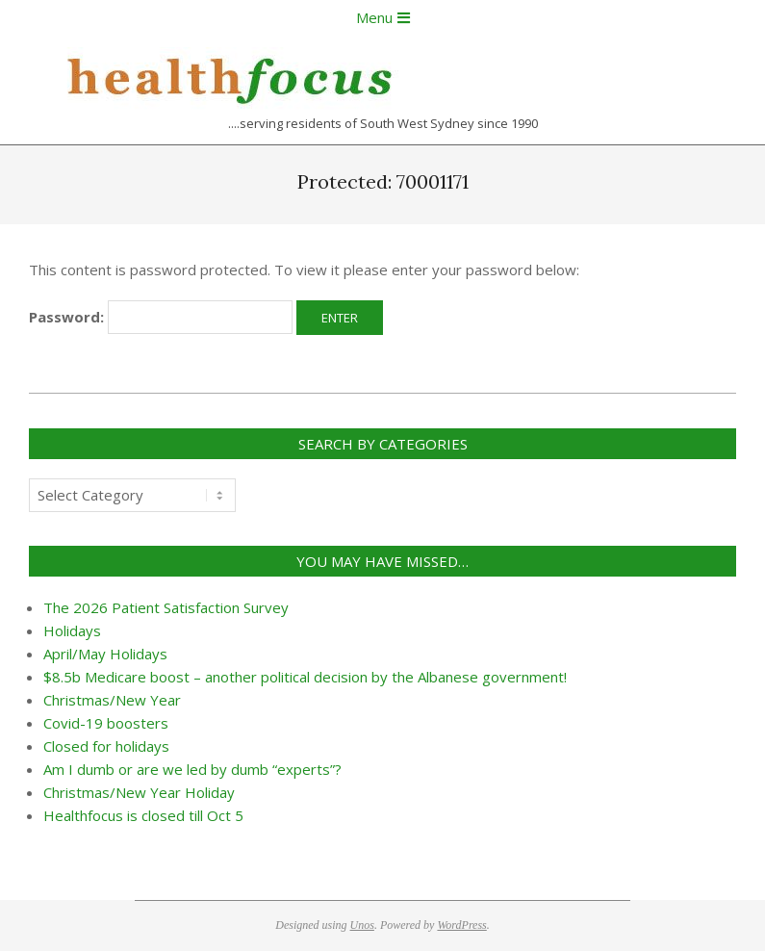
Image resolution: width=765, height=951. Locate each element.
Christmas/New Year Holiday (139, 792)
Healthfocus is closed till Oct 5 (143, 815)
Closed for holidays (106, 746)
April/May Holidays (105, 653)
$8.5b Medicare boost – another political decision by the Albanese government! (305, 676)
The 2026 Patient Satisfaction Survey (166, 607)
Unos (362, 925)
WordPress (461, 925)
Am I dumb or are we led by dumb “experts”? (192, 769)
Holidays (72, 630)
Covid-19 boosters (105, 723)
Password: (161, 317)
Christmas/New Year (112, 699)
